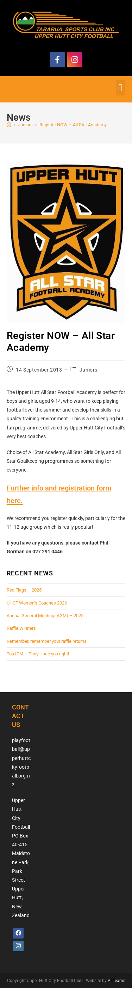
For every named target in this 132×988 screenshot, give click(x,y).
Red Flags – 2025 (24, 590)
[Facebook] (18, 933)
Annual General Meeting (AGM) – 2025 (45, 615)
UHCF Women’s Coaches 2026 (37, 603)
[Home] (9, 124)
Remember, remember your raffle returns (47, 641)
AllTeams (116, 980)
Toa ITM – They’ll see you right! (38, 653)
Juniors (89, 370)
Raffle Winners (21, 628)
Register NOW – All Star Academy (73, 124)
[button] (120, 87)
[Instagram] (18, 946)
